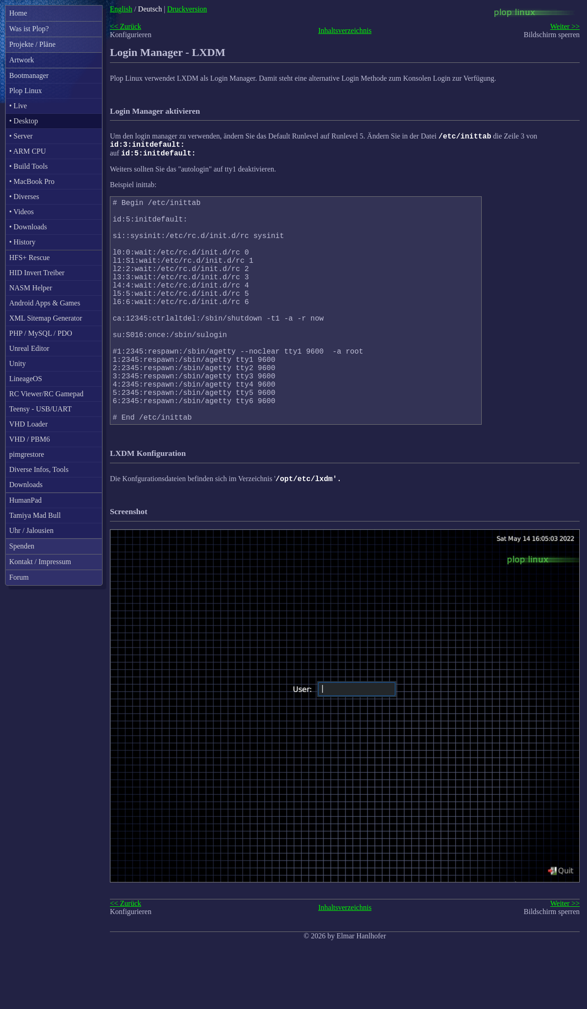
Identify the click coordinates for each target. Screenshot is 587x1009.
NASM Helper (30, 288)
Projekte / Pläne (32, 44)
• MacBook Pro (31, 181)
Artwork (21, 60)
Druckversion (187, 9)
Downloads (26, 484)
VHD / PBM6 (29, 439)
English (121, 9)
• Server (21, 136)
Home (18, 13)
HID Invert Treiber (37, 273)
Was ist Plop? (29, 29)
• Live (18, 106)
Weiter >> (565, 26)
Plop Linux (25, 90)
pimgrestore (26, 454)
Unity (17, 363)
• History (22, 242)
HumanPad (25, 500)
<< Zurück (125, 26)
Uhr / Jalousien (31, 530)
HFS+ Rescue (29, 257)
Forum (19, 577)
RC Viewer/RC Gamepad (46, 394)
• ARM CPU (27, 151)
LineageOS (25, 379)
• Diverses (24, 196)
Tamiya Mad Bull (35, 515)
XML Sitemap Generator (45, 318)
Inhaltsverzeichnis (344, 30)
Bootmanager (29, 75)
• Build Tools (28, 166)
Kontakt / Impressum (40, 561)
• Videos (21, 212)
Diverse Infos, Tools (39, 469)
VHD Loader (28, 424)
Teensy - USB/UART (40, 409)
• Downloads (28, 227)
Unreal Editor (29, 348)
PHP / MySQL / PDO (40, 333)
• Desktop (23, 121)
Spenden (21, 546)
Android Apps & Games (44, 303)
